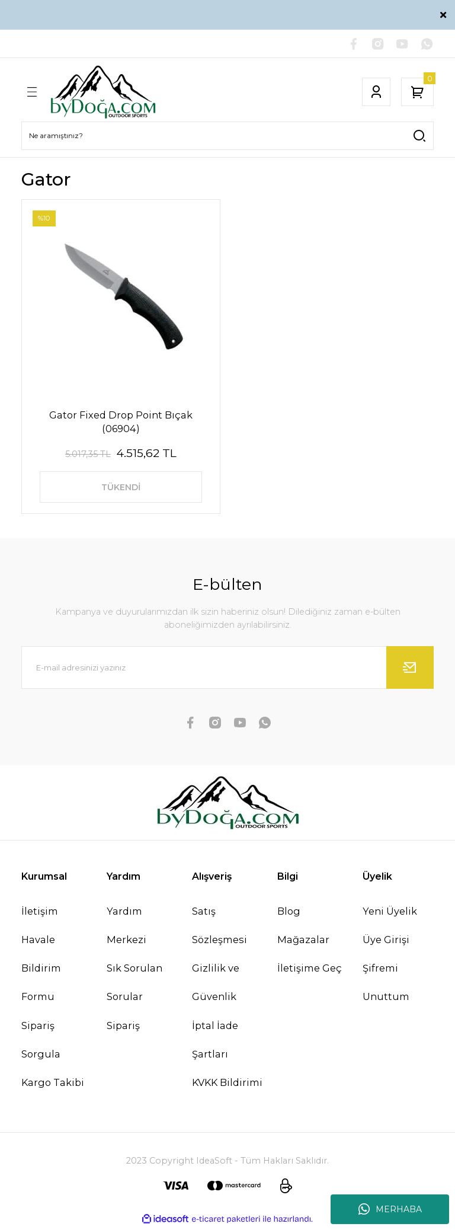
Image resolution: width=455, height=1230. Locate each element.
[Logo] (103, 92)
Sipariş (123, 1028)
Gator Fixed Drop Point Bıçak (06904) (121, 422)
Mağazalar (303, 942)
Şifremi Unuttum (386, 985)
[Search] (227, 136)
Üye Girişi (386, 942)
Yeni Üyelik (390, 914)
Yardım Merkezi (126, 928)
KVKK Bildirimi (227, 1085)
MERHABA (390, 1209)
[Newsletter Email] (227, 670)
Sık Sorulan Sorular (134, 985)
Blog (288, 914)
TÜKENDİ (121, 488)
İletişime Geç (309, 971)
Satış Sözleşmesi (219, 928)
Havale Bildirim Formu (41, 971)
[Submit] (410, 670)
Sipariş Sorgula (40, 1042)
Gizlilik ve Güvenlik (215, 985)
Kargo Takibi (52, 1085)
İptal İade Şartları (215, 1042)
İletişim (39, 914)
